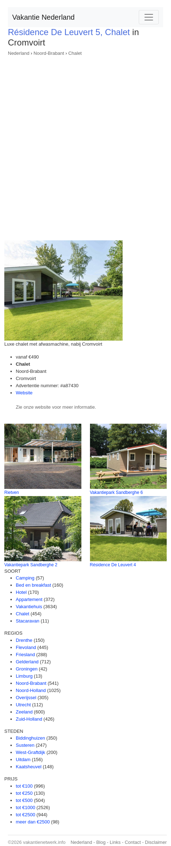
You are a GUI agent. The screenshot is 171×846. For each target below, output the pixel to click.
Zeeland (24, 712)
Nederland (18, 53)
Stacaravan (27, 621)
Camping (25, 578)
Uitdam (23, 759)
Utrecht (23, 704)
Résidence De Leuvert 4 (113, 564)
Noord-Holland (31, 690)
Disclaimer (156, 842)
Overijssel (26, 697)
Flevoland (26, 647)
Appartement (29, 599)
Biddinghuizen (30, 738)
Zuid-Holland (29, 719)
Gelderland (27, 661)
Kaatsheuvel (29, 766)
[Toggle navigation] (149, 17)
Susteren (25, 745)
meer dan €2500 (33, 822)
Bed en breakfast (33, 585)
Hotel (21, 592)
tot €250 (24, 793)
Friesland (25, 654)
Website (24, 392)
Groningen (27, 669)
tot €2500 (25, 814)
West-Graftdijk (30, 752)
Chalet (75, 53)
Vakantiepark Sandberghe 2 (30, 564)
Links (115, 842)
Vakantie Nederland (43, 17)
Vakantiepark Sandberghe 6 (116, 492)
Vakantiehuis (29, 606)
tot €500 (24, 800)
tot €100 (24, 786)
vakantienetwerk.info (44, 842)
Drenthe (24, 640)
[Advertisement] (85, 146)
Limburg (24, 676)
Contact (133, 842)
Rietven (11, 492)
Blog (100, 842)
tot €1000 (25, 807)
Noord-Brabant (49, 53)
